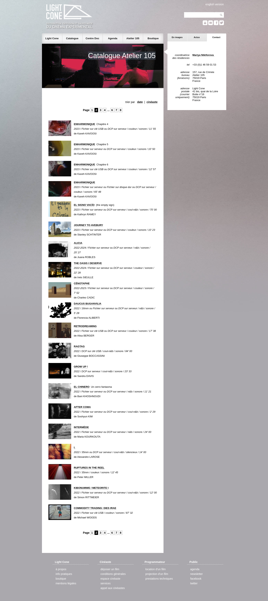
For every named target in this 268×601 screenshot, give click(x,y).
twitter (193, 583)
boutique (61, 578)
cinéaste (151, 102)
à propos (61, 569)
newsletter (196, 573)
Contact (216, 37)
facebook (195, 578)
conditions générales (113, 573)
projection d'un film (156, 573)
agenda (194, 569)
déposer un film (110, 569)
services (106, 583)
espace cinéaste (110, 578)
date (140, 102)
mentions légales (66, 583)
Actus (197, 37)
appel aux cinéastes (113, 588)
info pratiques (64, 573)
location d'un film (155, 569)
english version (214, 4)
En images (177, 37)
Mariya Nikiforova (203, 55)
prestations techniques (159, 578)
